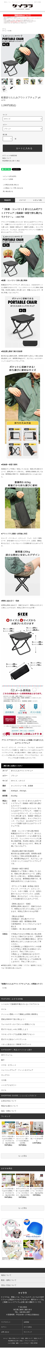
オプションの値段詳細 (9, 155)
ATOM (35, 1343)
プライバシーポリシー (30, 1340)
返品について (6, 158)
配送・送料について (26, 1338)
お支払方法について (8, 1101)
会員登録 (26, 1322)
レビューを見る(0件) (8, 176)
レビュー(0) (37, 200)
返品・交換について (8, 1111)
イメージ (22, 200)
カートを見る (28, 1327)
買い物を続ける (6, 191)
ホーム (4, 29)
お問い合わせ (5, 1332)
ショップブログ (24, 1343)
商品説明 (7, 200)
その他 (9, 30)
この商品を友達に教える (9, 185)
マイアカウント (5, 1322)
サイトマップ (28, 1332)
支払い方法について (14, 1338)
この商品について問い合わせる (11, 188)
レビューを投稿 (6, 179)
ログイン (3, 1327)
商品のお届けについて (9, 1106)
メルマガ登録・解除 (13, 1343)
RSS (32, 1343)
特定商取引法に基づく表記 (11, 161)
